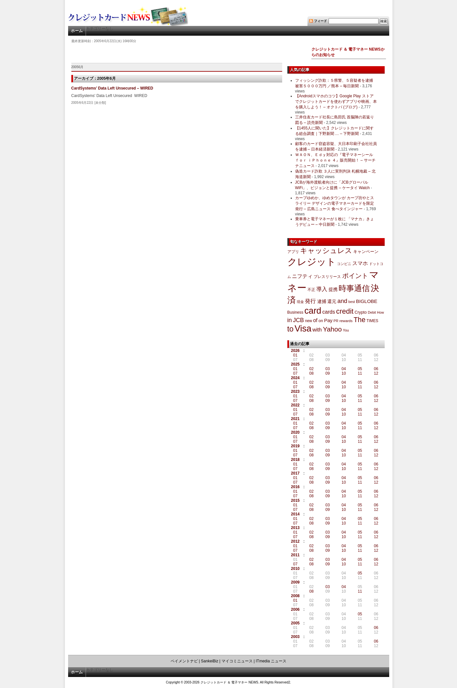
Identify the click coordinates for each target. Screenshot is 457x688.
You (346, 330)
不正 (311, 289)
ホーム (77, 31)
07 (295, 373)
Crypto (361, 312)
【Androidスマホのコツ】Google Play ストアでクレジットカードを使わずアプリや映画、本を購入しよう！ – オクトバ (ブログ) (336, 101)
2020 (295, 432)
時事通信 (354, 288)
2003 (295, 636)
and (342, 300)
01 (295, 355)
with (317, 329)
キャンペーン (366, 251)
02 (311, 369)
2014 (295, 514)
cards (328, 312)
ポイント (355, 275)
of (315, 320)
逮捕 (321, 301)
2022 (295, 405)
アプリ (293, 251)
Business (295, 312)
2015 (295, 500)
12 (376, 373)
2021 (295, 418)
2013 (295, 527)
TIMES (372, 321)
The (360, 319)
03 (327, 369)
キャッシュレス (326, 251)
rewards (345, 321)
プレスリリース (327, 276)
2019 (295, 446)
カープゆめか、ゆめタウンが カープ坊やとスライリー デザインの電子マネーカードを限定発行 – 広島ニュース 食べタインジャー (334, 203)
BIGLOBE (367, 301)
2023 (295, 391)
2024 (295, 378)
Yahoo (332, 329)
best (351, 302)
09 (327, 373)
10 (344, 373)
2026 (295, 350)
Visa (303, 328)
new (308, 321)
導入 (321, 289)
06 (376, 369)
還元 (331, 301)
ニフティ (302, 276)
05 (360, 369)
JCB (298, 320)
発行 (310, 301)
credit (345, 311)
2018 (295, 459)
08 (311, 373)
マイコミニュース (237, 661)
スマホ (360, 263)
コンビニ (344, 264)
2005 (295, 623)
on (321, 321)
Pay (328, 320)
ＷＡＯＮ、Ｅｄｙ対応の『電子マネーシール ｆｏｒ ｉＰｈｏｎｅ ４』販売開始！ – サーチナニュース (335, 160)
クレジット (311, 262)
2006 (295, 609)
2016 (295, 487)
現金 (300, 302)
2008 (295, 596)
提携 (333, 289)
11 (360, 373)
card (312, 311)
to (290, 329)
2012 (295, 541)
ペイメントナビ (184, 661)
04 (344, 369)
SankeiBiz (209, 661)
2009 (295, 582)
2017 (295, 473)
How (380, 312)
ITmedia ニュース (271, 661)
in (289, 320)
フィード (320, 21)
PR (335, 321)
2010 (295, 568)
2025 (295, 364)
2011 (295, 555)
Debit (372, 312)
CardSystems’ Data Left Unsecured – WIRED (112, 88)
